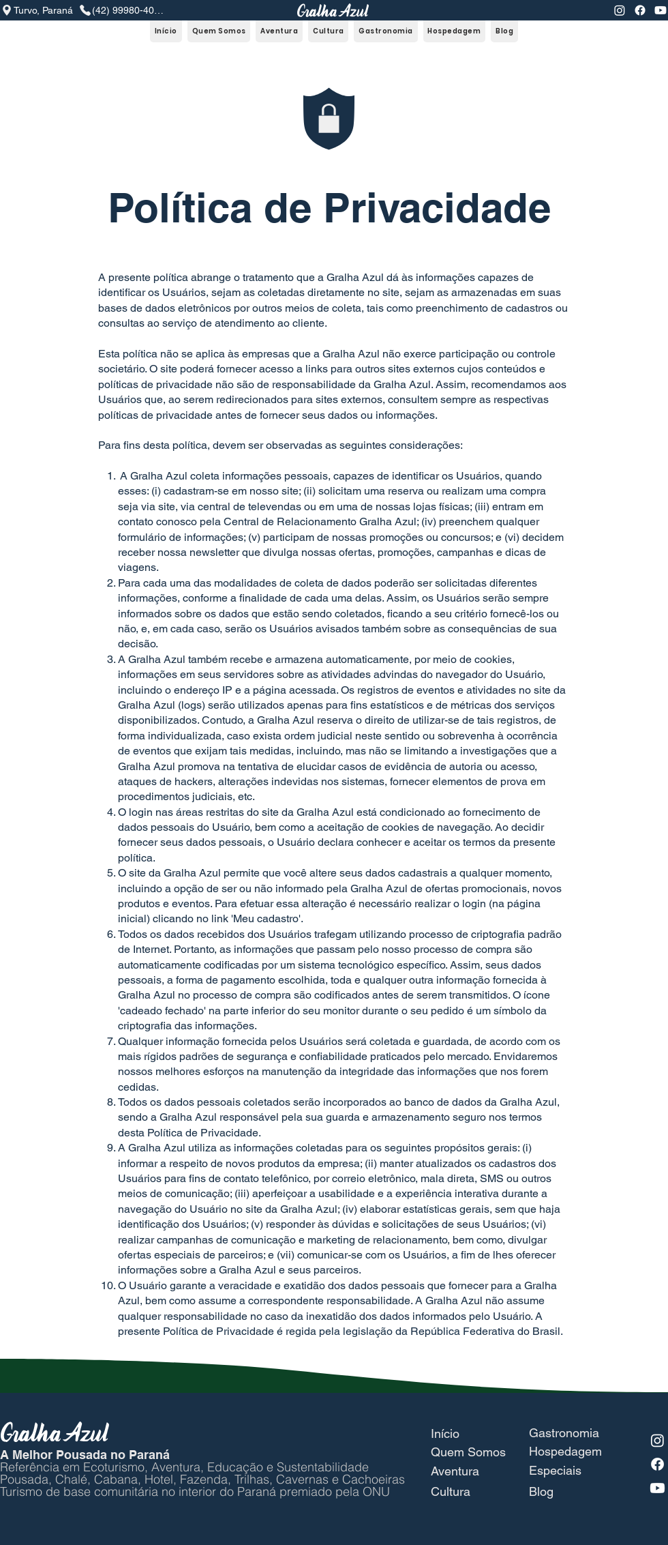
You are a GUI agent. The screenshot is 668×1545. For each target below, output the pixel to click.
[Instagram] (619, 10)
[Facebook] (640, 10)
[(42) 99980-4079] (121, 10)
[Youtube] (660, 10)
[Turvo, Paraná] (39, 10)
